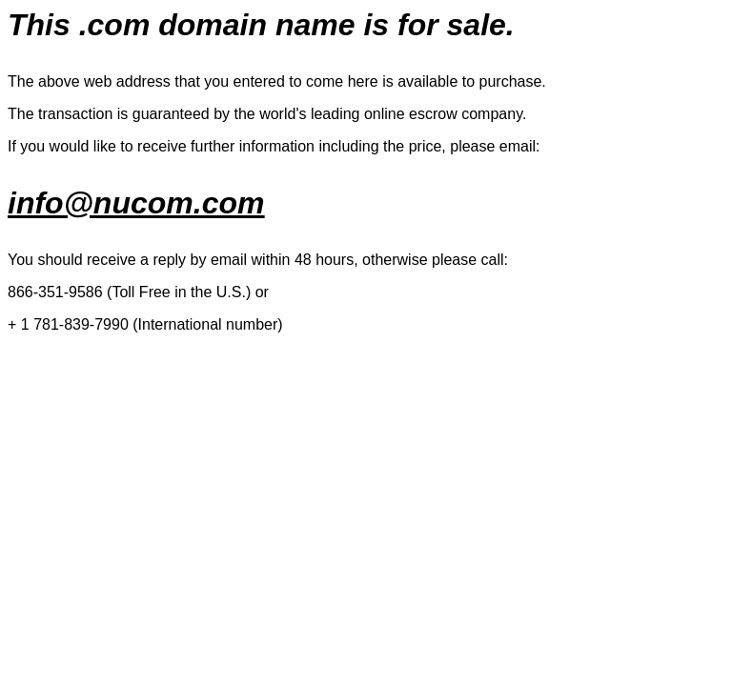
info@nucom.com (136, 203)
